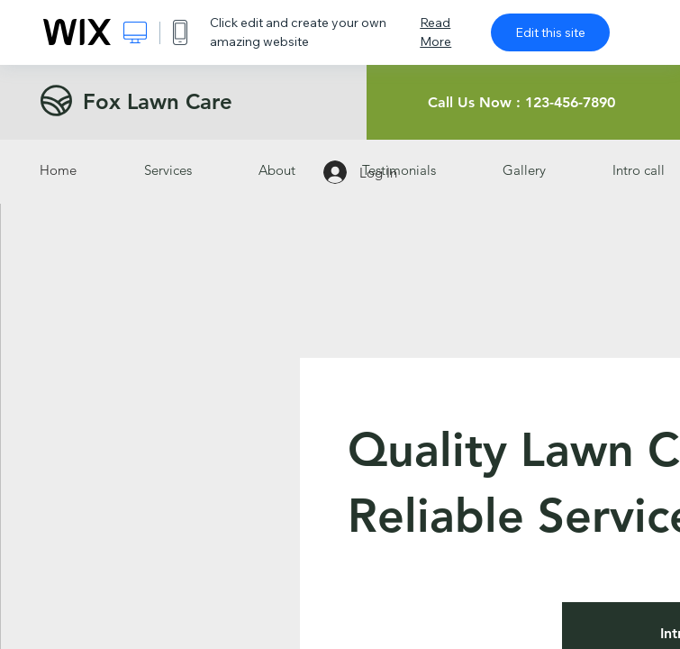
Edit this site (550, 32)
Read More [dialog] (435, 32)
